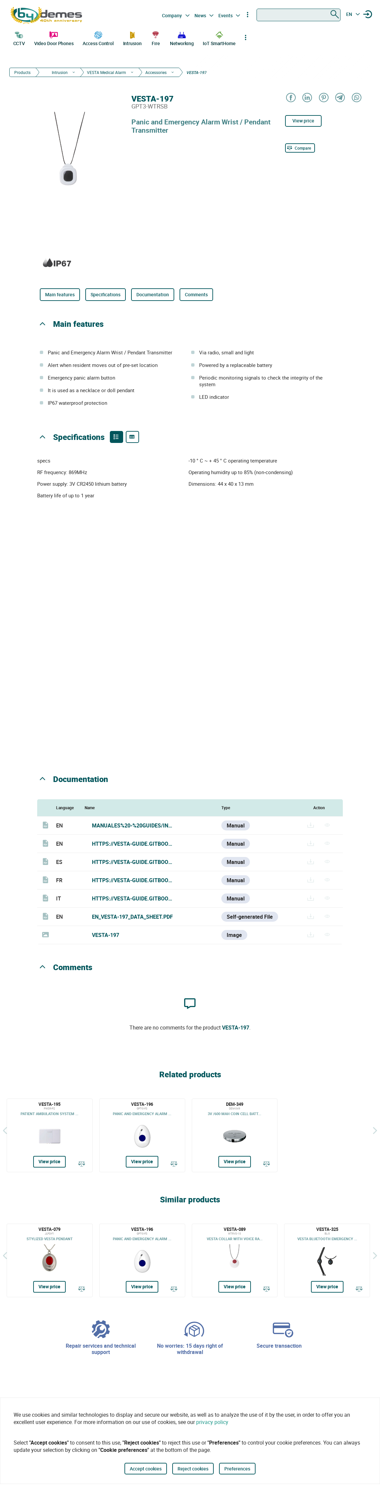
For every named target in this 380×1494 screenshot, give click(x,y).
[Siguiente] (375, 1130)
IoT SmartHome (219, 37)
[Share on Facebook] (290, 98)
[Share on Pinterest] (323, 98)
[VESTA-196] (142, 1135)
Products (22, 72)
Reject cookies (193, 1468)
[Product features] (116, 437)
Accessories (156, 72)
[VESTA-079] (49, 1260)
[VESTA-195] (49, 1135)
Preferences (237, 1468)
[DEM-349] (235, 1135)
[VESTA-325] (327, 1260)
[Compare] (300, 148)
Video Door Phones (54, 37)
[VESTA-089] (235, 1260)
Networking (182, 37)
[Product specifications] (132, 437)
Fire (156, 37)
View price (303, 120)
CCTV (19, 37)
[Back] (5, 1130)
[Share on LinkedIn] (307, 98)
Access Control (98, 37)
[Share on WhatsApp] (356, 98)
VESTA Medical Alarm (106, 72)
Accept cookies (146, 1468)
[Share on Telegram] (340, 98)
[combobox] (299, 15)
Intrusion (132, 37)
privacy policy (212, 1422)
